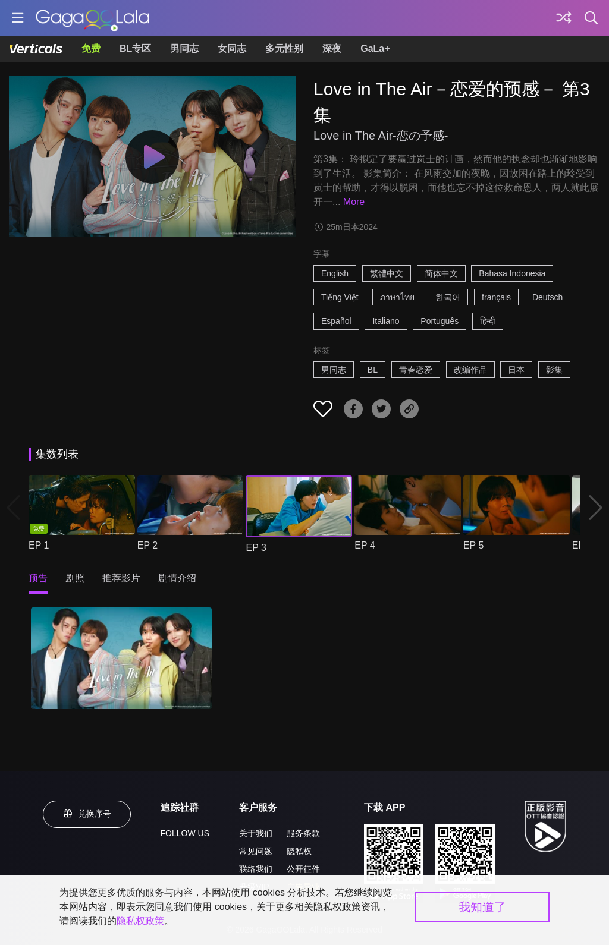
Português (439, 321)
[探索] (563, 17)
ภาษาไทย (397, 297)
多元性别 (284, 48)
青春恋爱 (415, 369)
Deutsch (547, 297)
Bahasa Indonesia (512, 273)
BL (373, 369)
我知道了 (482, 907)
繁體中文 (386, 273)
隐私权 (299, 851)
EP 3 (256, 548)
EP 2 (147, 545)
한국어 (447, 297)
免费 (91, 48)
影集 (554, 369)
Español (336, 321)
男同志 (184, 48)
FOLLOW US (185, 833)
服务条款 (303, 833)
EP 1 (39, 545)
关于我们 (255, 833)
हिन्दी (487, 321)
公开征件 (303, 869)
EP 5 (473, 545)
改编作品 (470, 369)
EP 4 (364, 545)
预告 (38, 578)
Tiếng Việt (340, 297)
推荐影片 (121, 578)
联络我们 (255, 869)
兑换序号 (86, 813)
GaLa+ (375, 48)
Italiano (385, 321)
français (496, 297)
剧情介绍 (177, 578)
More (354, 202)
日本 (516, 369)
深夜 (331, 48)
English (335, 273)
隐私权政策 (140, 921)
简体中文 (441, 273)
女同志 (232, 48)
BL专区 (135, 48)
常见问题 (255, 851)
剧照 (74, 578)
